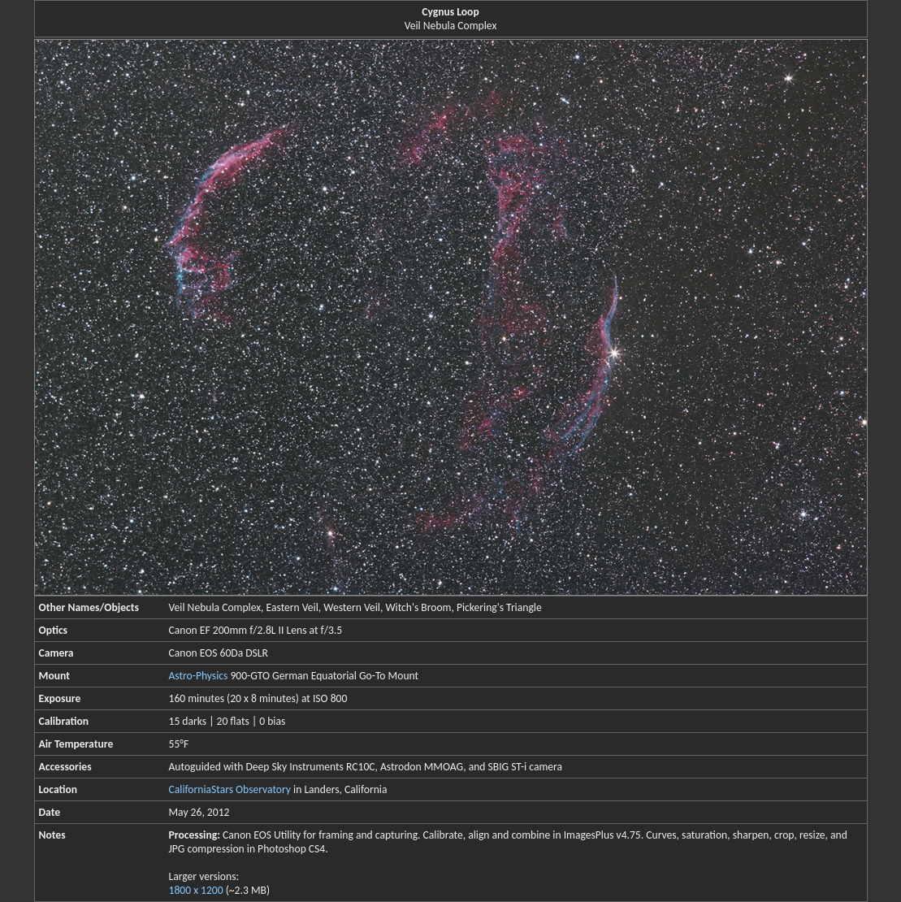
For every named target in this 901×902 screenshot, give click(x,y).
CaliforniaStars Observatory (230, 789)
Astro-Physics (198, 676)
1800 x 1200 (196, 890)
